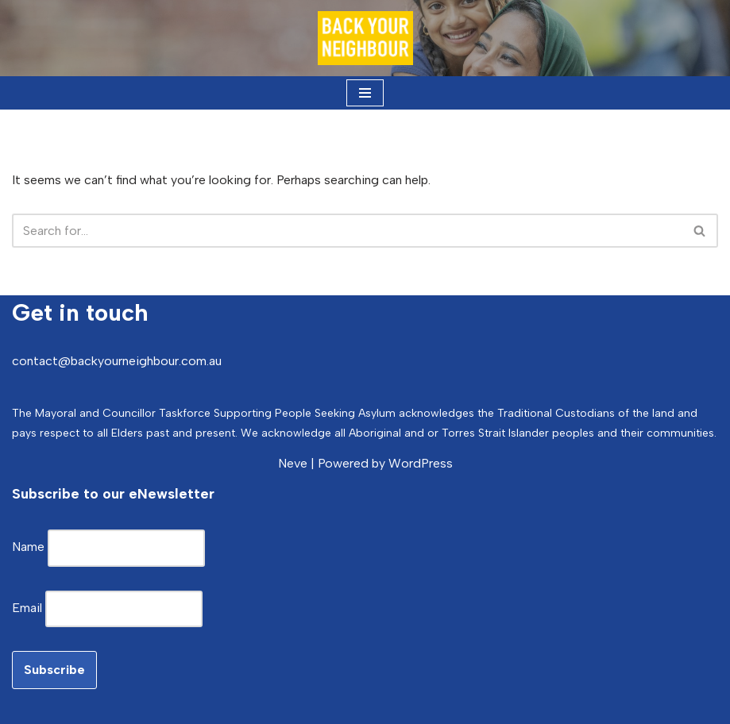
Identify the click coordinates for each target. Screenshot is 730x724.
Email (28, 607)
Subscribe (54, 669)
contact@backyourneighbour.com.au (117, 360)
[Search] (347, 231)
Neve (292, 463)
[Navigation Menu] (365, 92)
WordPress (420, 463)
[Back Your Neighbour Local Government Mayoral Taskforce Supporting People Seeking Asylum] (365, 38)
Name (30, 546)
